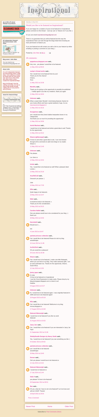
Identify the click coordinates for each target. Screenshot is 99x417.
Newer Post (30, 406)
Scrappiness (34, 112)
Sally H (32, 376)
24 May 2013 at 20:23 (37, 206)
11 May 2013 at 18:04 (37, 94)
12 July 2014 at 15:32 (37, 363)
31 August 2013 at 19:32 (37, 320)
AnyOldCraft (34, 176)
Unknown (33, 98)
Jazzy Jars (33, 325)
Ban (31, 386)
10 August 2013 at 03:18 (37, 297)
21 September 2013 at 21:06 (39, 332)
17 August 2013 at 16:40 (37, 309)
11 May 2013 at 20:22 (37, 133)
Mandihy (33, 87)
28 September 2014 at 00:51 (39, 382)
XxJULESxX (34, 247)
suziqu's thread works (37, 71)
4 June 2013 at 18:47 (36, 231)
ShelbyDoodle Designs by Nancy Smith (43, 336)
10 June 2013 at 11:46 (37, 243)
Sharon (32, 257)
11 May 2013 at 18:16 (37, 108)
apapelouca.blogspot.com (39, 61)
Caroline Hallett (35, 210)
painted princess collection (39, 236)
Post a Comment (33, 398)
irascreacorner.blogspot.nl (38, 105)
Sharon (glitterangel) (37, 137)
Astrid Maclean (35, 125)
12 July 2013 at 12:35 (37, 268)
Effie (31, 189)
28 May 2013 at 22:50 (37, 218)
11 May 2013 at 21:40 (37, 146)
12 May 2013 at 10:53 (37, 160)
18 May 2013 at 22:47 (37, 195)
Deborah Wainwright (37, 313)
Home (50, 406)
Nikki (31, 199)
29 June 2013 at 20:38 (37, 253)
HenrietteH (33, 222)
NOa (31, 301)
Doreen (32, 357)
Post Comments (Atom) (53, 412)
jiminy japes (34, 272)
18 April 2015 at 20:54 (37, 393)
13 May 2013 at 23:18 (37, 171)
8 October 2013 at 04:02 (37, 342)
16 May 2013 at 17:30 (37, 185)
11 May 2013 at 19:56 (37, 121)
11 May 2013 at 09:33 (37, 67)
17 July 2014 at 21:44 (37, 372)
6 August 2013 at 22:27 (37, 286)
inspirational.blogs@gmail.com (47, 35)
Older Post (69, 406)
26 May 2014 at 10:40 (37, 353)
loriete (32, 164)
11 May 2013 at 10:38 (37, 82)
